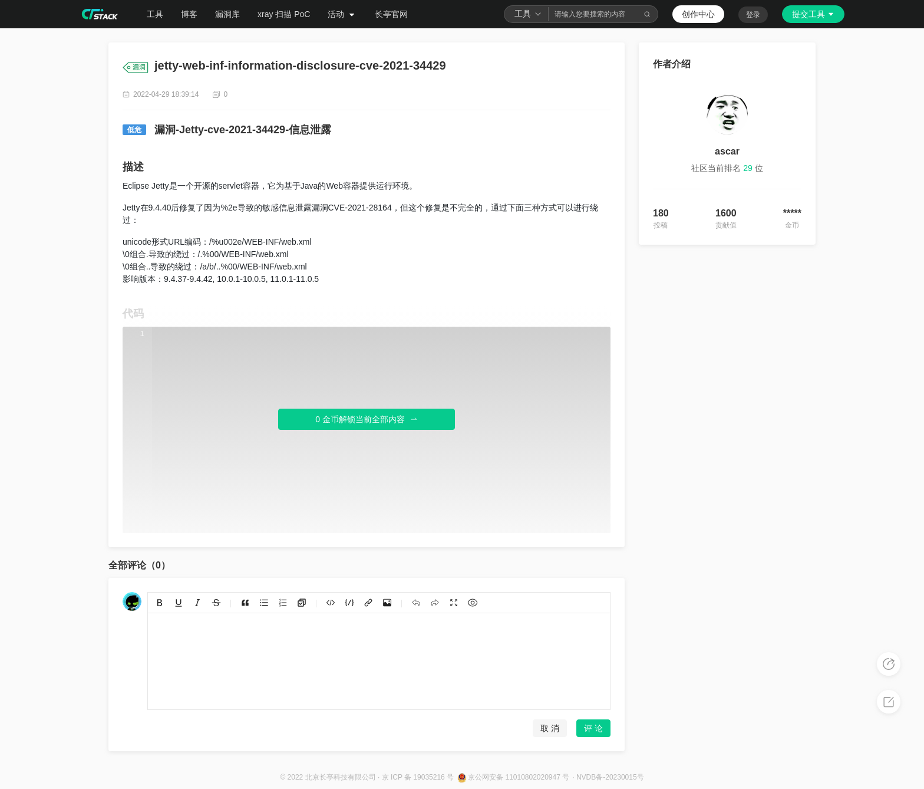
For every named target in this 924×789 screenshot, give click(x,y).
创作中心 (698, 14)
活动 (342, 14)
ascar (727, 151)
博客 (189, 14)
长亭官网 (391, 14)
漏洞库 (227, 14)
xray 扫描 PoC (284, 14)
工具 (155, 14)
